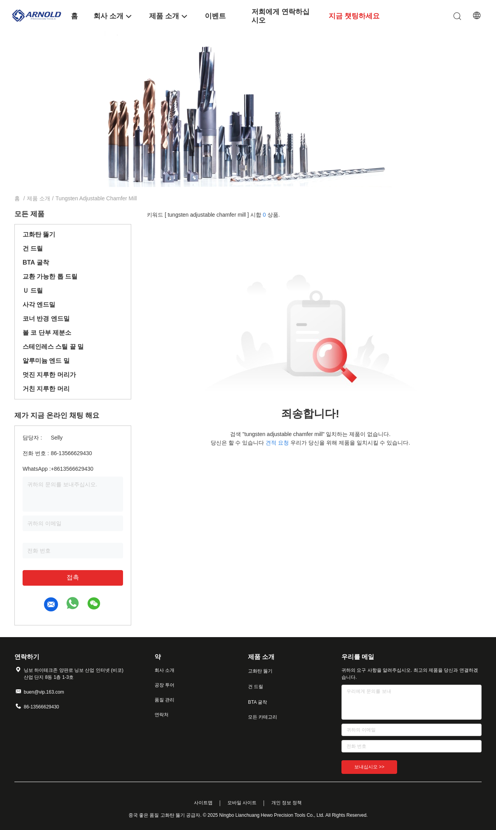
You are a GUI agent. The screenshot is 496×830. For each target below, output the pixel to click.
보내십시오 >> (369, 767)
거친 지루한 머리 (46, 388)
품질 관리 (164, 700)
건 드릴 (33, 248)
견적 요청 (277, 443)
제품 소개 (38, 198)
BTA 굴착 (36, 262)
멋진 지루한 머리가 (49, 374)
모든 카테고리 (262, 717)
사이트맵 (203, 802)
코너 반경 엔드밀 (46, 318)
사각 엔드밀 (39, 304)
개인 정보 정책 (286, 802)
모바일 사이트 (242, 802)
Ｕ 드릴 (33, 290)
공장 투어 (164, 685)
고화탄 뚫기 (39, 234)
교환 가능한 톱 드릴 (50, 276)
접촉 (73, 577)
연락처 (162, 714)
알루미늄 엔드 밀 (46, 360)
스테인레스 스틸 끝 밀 (53, 346)
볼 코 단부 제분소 (47, 332)
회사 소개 (164, 670)
